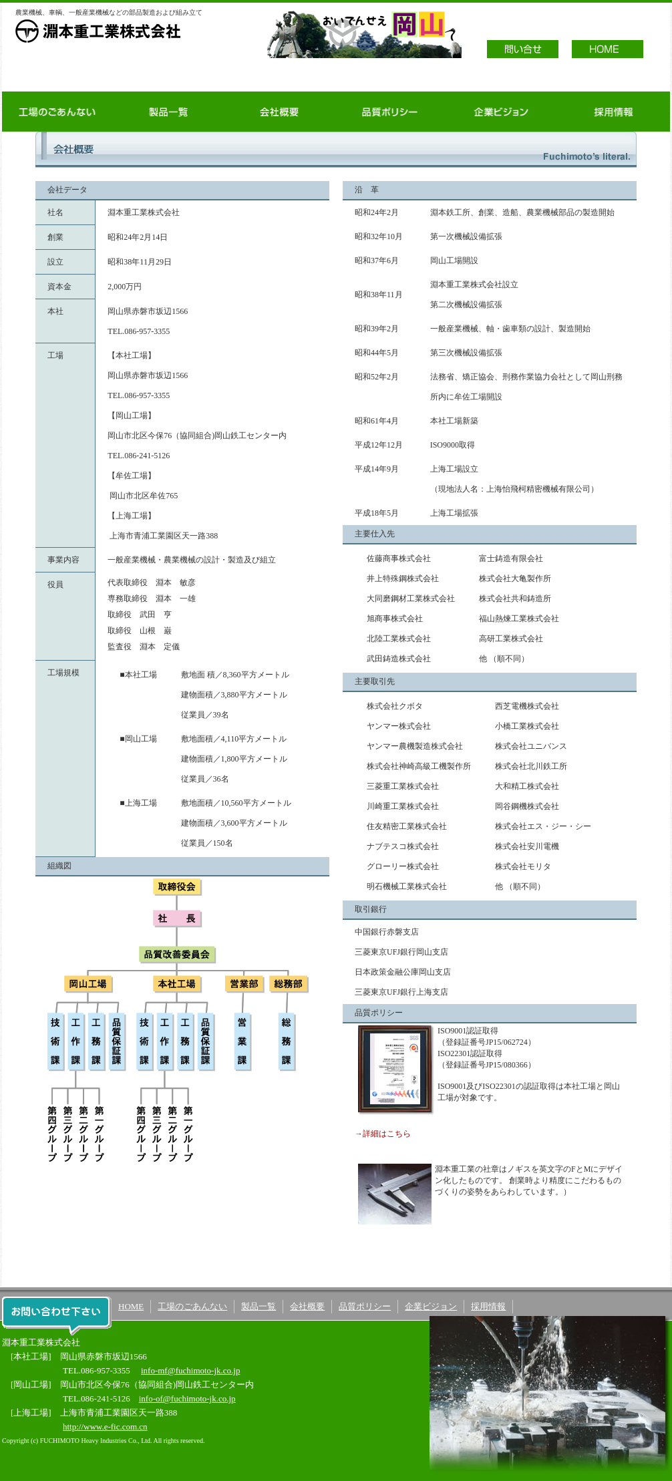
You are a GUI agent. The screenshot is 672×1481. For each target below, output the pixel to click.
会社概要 (279, 112)
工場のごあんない (57, 112)
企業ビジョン (501, 112)
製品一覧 (168, 112)
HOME (131, 1306)
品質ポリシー (390, 112)
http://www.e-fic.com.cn (105, 1427)
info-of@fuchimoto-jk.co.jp (187, 1398)
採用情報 (613, 112)
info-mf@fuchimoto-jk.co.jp (190, 1370)
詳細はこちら (387, 1133)
